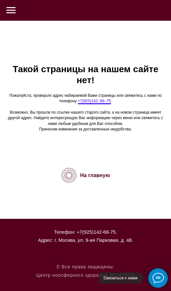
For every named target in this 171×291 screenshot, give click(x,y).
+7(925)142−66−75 (94, 101)
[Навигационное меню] (11, 10)
